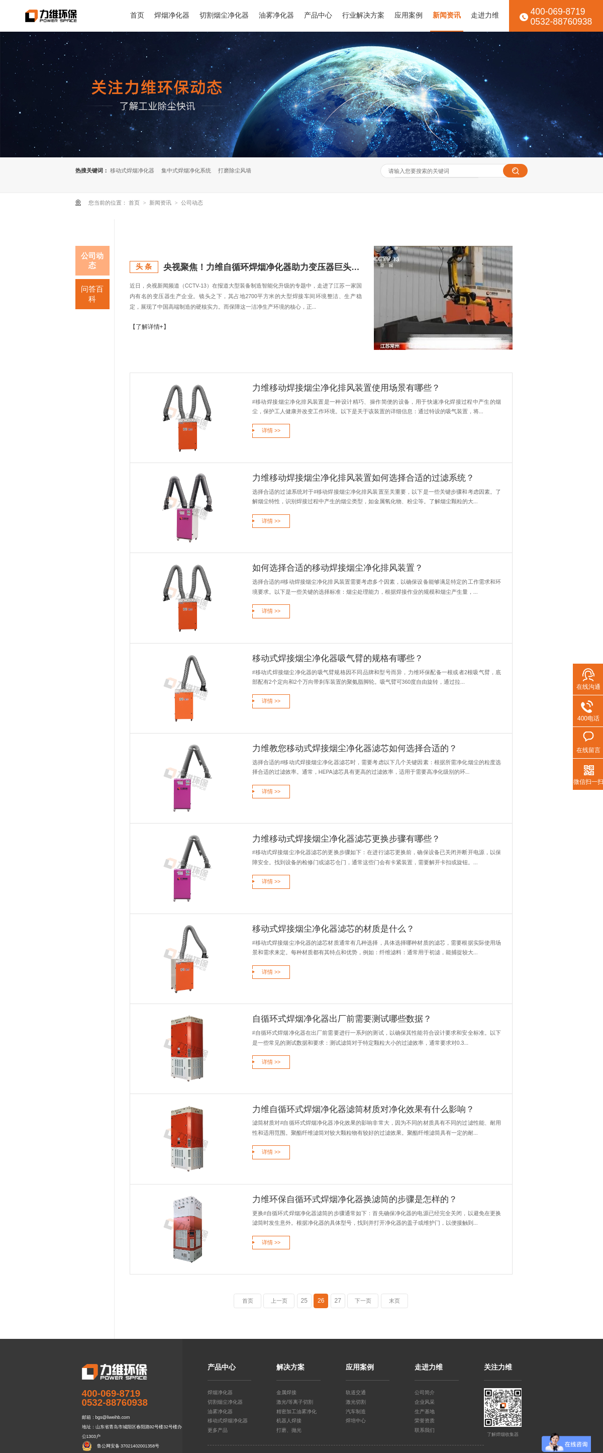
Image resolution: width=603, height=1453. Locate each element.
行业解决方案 (363, 15)
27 (338, 1300)
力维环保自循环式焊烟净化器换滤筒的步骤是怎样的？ (354, 1199)
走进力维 (485, 15)
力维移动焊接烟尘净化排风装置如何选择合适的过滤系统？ (363, 477)
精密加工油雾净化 (296, 1411)
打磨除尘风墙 (234, 170)
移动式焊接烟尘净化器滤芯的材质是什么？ (333, 928)
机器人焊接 (288, 1420)
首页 (137, 15)
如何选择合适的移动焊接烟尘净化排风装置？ (337, 567)
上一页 (279, 1301)
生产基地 (425, 1411)
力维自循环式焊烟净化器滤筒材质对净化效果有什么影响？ (363, 1109)
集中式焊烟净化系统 (186, 170)
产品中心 (318, 15)
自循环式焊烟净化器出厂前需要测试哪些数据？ (342, 1018)
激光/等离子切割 (294, 1402)
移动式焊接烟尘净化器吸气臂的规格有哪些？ (337, 658)
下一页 (363, 1301)
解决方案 (290, 1367)
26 (321, 1300)
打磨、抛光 (288, 1430)
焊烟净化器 (171, 15)
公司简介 (425, 1392)
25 (304, 1300)
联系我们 (425, 1430)
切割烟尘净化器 (224, 15)
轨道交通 (356, 1392)
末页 (394, 1301)
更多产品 (218, 1430)
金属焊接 (286, 1392)
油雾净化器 (276, 15)
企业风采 (425, 1402)
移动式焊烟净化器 (132, 170)
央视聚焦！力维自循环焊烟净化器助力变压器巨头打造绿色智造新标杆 (262, 266)
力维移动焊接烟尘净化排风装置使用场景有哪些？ (346, 387)
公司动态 (192, 203)
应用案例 (408, 15)
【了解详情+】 (149, 326)
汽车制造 (356, 1411)
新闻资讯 (447, 15)
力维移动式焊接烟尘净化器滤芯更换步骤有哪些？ (346, 838)
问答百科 (92, 294)
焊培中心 (356, 1420)
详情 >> (271, 430)
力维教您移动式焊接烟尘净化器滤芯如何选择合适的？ (354, 748)
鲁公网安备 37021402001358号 (128, 1445)
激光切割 (356, 1402)
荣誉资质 (425, 1420)
